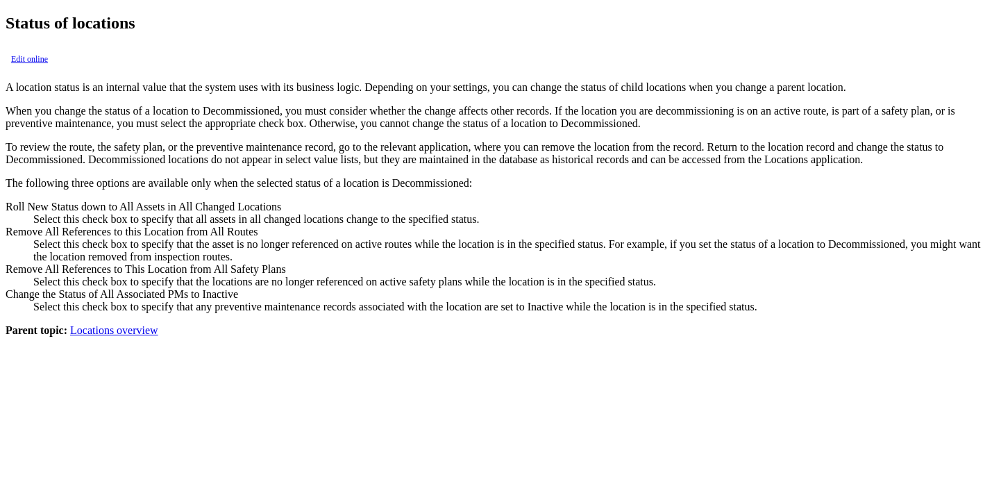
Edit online (29, 59)
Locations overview (114, 330)
